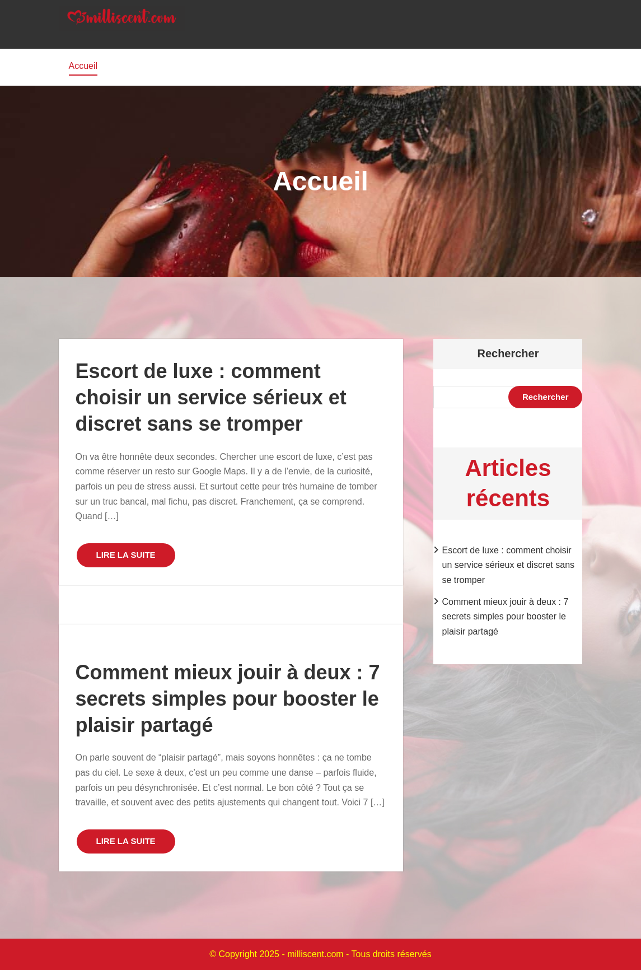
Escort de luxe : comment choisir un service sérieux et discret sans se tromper (211, 397)
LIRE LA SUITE (126, 554)
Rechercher (508, 353)
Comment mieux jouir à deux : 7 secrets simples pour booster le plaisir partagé (228, 698)
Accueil (83, 66)
